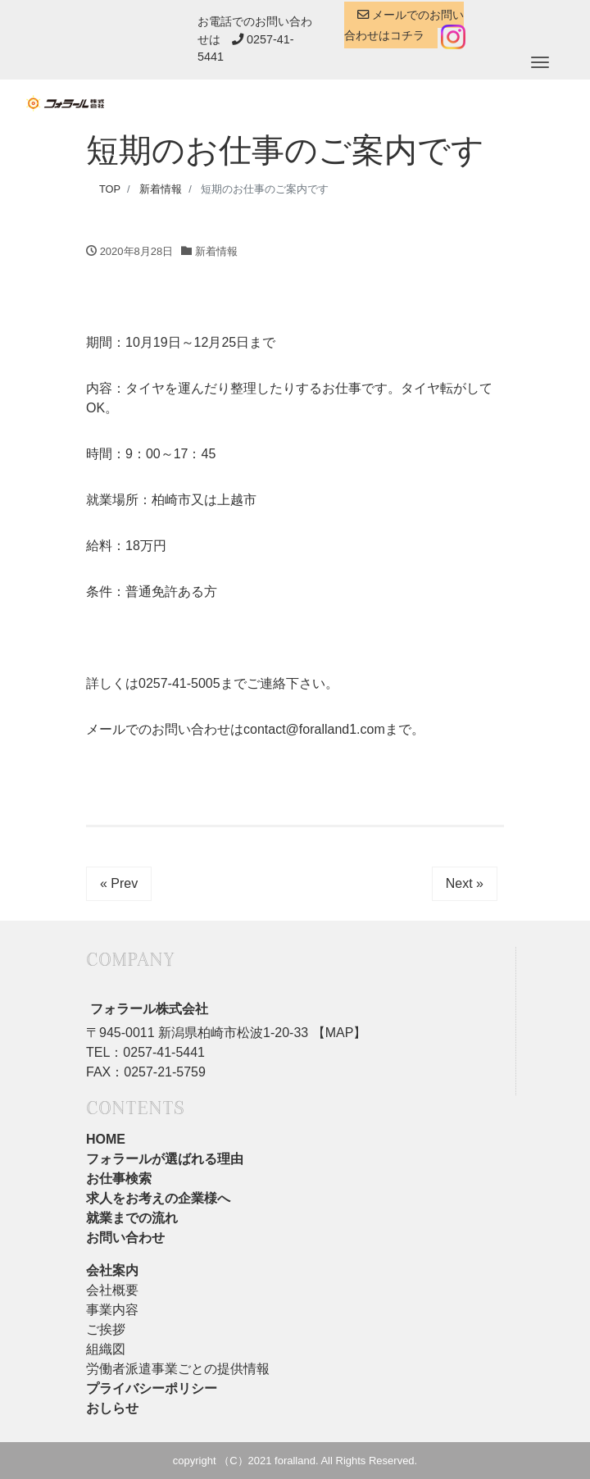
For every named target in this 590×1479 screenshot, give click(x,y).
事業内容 (112, 1310)
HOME (105, 1139)
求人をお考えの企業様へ (158, 1198)
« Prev (119, 883)
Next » (464, 883)
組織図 (105, 1349)
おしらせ (112, 1408)
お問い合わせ (125, 1238)
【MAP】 (337, 1033)
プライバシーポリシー (151, 1388)
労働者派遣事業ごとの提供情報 (178, 1369)
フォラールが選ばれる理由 (164, 1159)
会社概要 (112, 1290)
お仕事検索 (119, 1178)
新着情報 (216, 251)
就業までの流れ (132, 1218)
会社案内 (112, 1270)
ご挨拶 (105, 1329)
